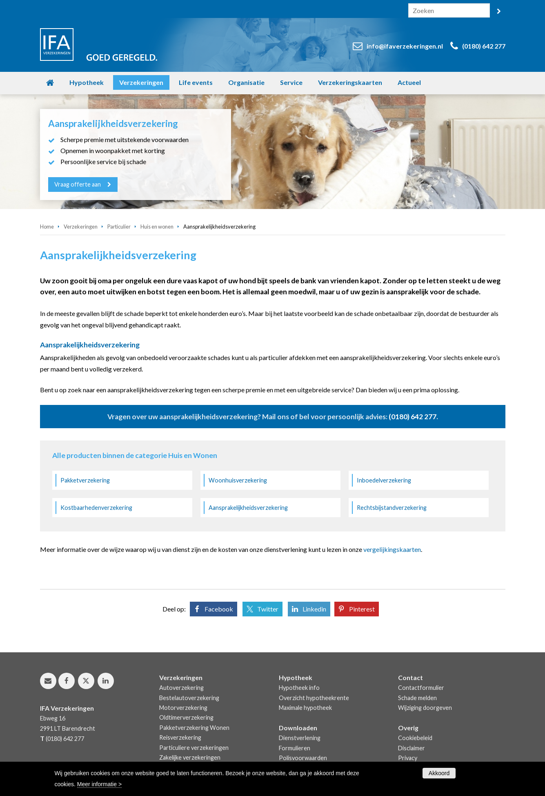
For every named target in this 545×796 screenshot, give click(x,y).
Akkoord (439, 773)
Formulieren (294, 748)
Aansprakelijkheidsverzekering (248, 507)
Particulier (119, 226)
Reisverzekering (180, 737)
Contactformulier (421, 687)
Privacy (407, 757)
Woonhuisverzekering (238, 480)
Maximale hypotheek (305, 707)
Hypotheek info (299, 687)
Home (47, 226)
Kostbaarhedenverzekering (96, 507)
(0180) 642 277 (483, 46)
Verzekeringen (81, 226)
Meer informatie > (99, 784)
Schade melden (417, 697)
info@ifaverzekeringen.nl (405, 46)
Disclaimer (411, 748)
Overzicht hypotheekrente (314, 697)
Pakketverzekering (85, 480)
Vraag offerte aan (78, 184)
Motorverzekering (183, 707)
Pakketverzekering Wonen (194, 727)
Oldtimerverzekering (186, 717)
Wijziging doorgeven (425, 707)
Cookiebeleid (415, 737)
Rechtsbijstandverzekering (392, 507)
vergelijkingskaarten (392, 549)
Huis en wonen (157, 226)
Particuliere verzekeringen (194, 747)
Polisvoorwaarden (303, 757)
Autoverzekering (181, 687)
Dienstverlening (299, 737)
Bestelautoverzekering (189, 697)
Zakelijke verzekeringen (189, 757)
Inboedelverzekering (384, 480)
